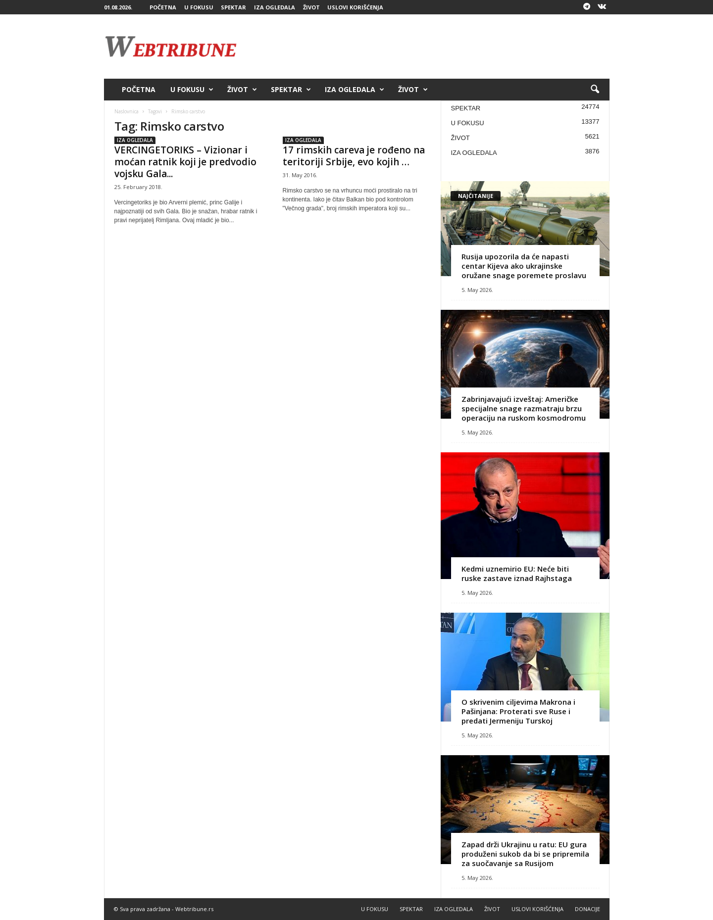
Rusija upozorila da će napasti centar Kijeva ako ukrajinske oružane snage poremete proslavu (523, 265)
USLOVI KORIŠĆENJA (355, 7)
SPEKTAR (233, 7)
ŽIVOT (311, 7)
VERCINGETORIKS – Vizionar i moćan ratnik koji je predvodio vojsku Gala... (185, 162)
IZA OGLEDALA (274, 7)
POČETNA (163, 7)
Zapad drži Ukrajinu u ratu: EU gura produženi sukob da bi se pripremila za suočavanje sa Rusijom (525, 853)
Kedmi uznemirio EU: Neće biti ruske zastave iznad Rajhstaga (516, 573)
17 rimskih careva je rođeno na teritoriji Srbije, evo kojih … (354, 156)
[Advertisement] (429, 46)
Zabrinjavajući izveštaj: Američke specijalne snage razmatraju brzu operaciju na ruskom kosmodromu (523, 408)
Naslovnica (126, 111)
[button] (595, 89)
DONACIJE (587, 909)
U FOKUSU (198, 7)
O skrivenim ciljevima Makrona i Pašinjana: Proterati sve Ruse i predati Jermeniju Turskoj (518, 711)
